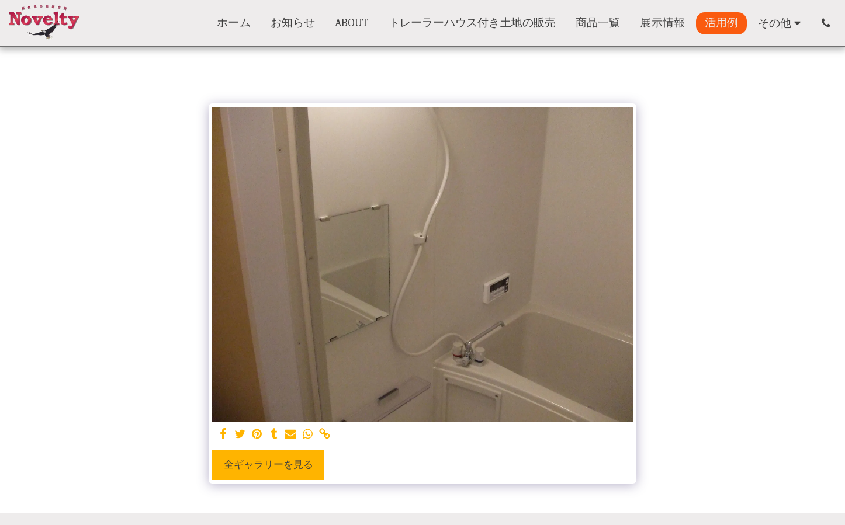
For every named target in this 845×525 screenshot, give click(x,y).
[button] (826, 23)
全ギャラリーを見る (268, 464)
